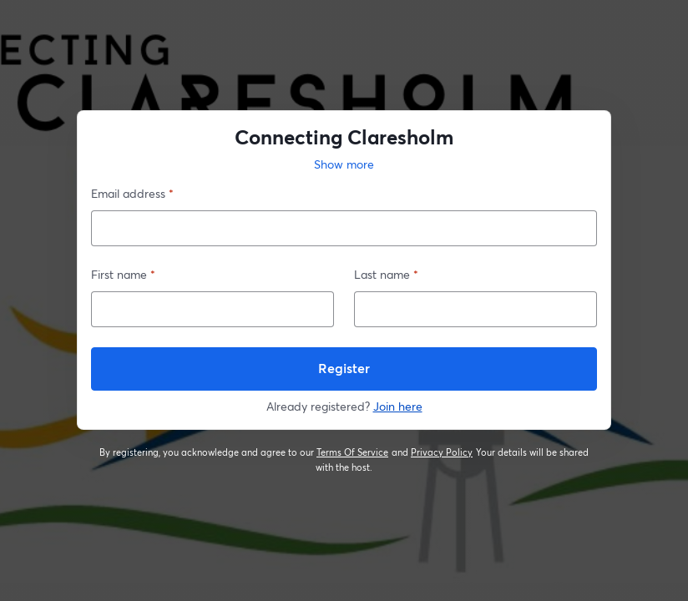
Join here (397, 406)
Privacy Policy (442, 452)
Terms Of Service (352, 452)
